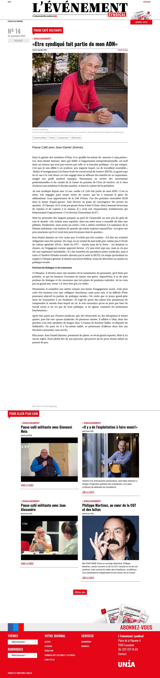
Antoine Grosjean (123, 50)
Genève (52, 137)
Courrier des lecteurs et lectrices (60, 655)
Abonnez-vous (141, 22)
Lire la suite (88, 492)
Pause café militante (48, 30)
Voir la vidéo (27, 485)
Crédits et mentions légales (20, 673)
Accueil (48, 641)
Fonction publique (40, 137)
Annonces (85, 646)
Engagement (42, 38)
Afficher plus (80, 592)
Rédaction (49, 650)
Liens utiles (50, 659)
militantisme (76, 137)
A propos (48, 646)
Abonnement (86, 641)
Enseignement (63, 137)
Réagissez (19, 40)
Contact (122, 653)
